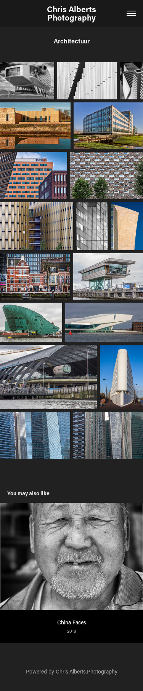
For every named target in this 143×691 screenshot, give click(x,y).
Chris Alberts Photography (72, 13)
